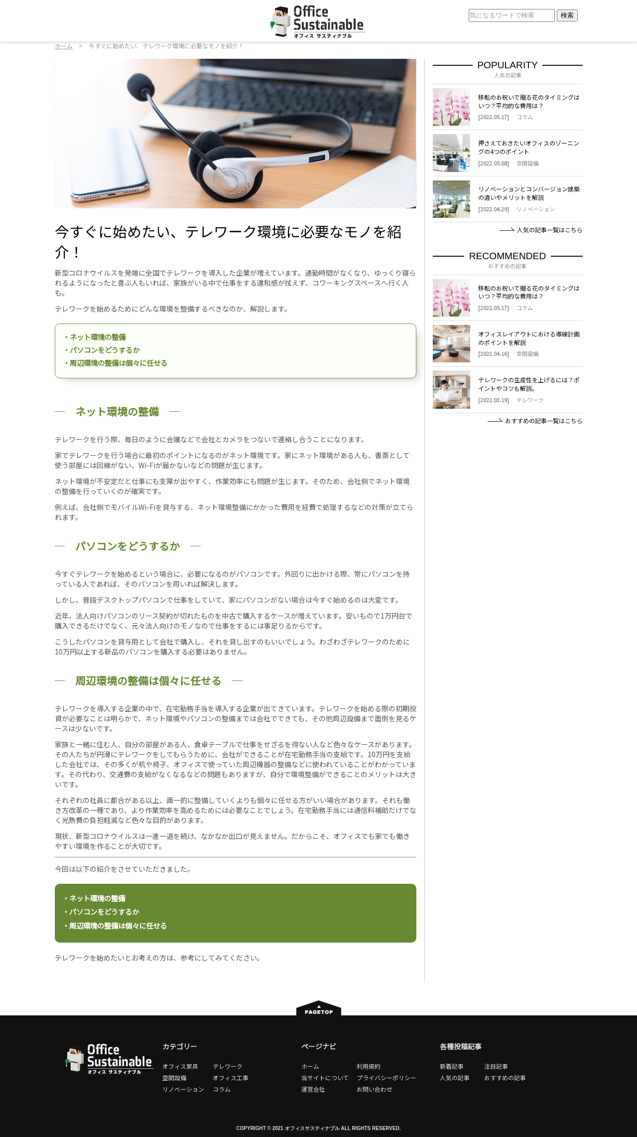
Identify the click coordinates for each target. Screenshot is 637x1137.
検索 (567, 15)
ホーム (64, 45)
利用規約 (369, 1066)
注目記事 (496, 1066)
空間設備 (174, 1077)
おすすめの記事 (505, 1077)
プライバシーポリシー (386, 1077)
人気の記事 (455, 1077)
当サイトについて (325, 1077)
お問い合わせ (374, 1089)
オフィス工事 (231, 1077)
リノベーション (183, 1089)
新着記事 (452, 1066)
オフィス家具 (180, 1066)
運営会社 (313, 1089)
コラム (222, 1089)
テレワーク (228, 1066)
